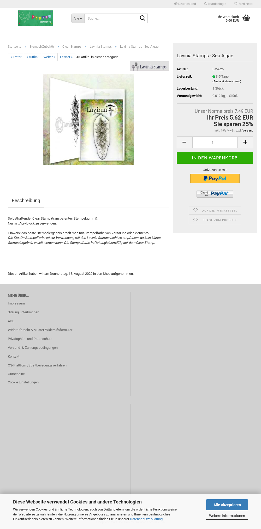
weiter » (49, 57)
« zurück (32, 57)
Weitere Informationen (227, 516)
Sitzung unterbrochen (23, 312)
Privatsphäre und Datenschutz (30, 339)
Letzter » (66, 57)
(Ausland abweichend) (226, 81)
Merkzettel (243, 4)
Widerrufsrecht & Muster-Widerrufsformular (40, 330)
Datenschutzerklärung (146, 519)
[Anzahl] (215, 142)
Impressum (16, 303)
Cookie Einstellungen (23, 382)
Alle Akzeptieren (227, 505)
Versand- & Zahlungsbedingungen (33, 348)
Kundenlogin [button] (215, 4)
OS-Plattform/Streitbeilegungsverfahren (37, 365)
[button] (185, 4)
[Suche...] (77, 18)
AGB (11, 321)
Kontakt (13, 356)
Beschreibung (26, 200)
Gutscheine (16, 374)
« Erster (15, 57)
